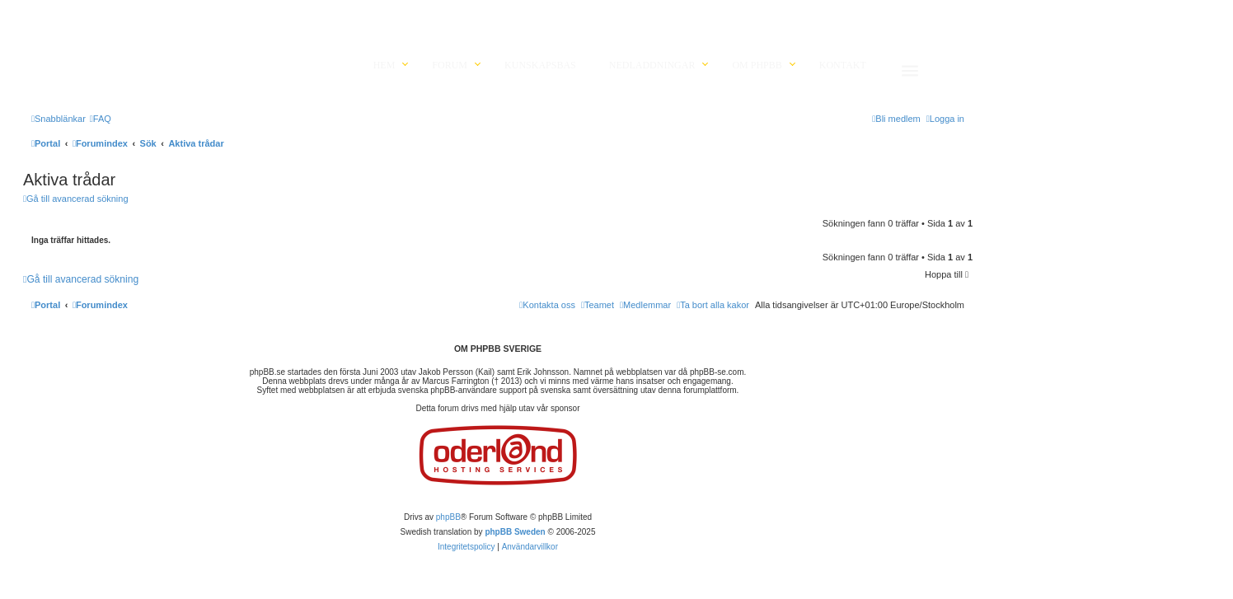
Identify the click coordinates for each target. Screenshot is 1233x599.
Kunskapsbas (540, 65)
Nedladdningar (652, 65)
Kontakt (842, 65)
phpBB (448, 517)
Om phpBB (756, 65)
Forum (449, 65)
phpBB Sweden (515, 531)
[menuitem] (100, 119)
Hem (384, 65)
